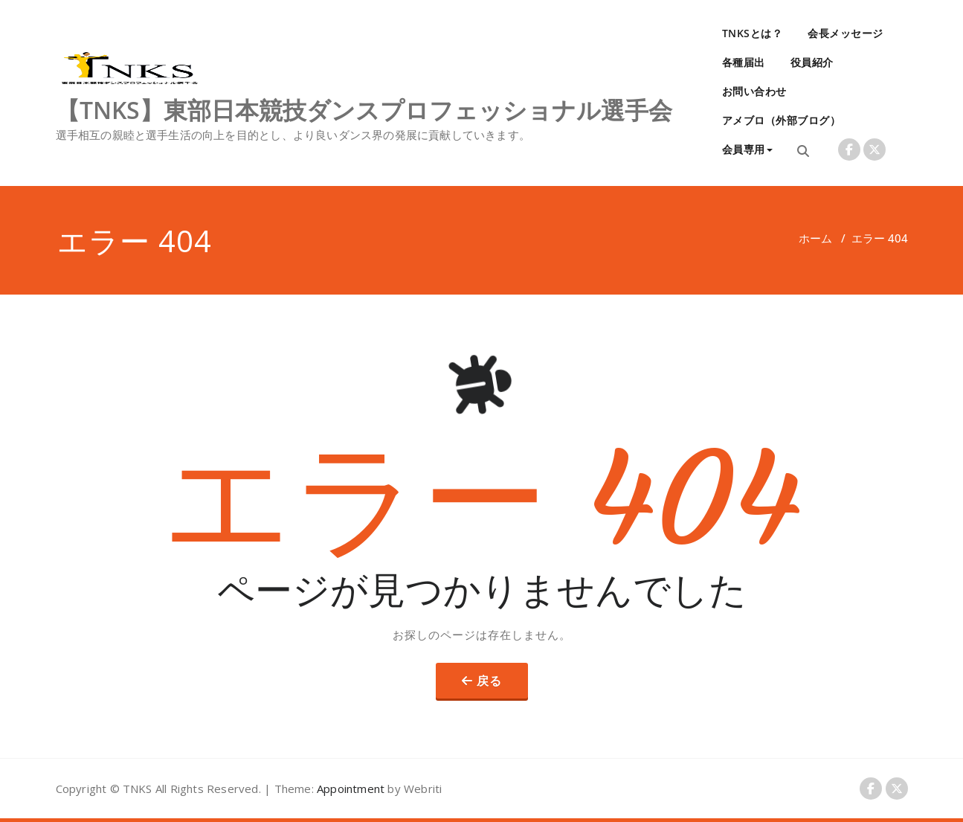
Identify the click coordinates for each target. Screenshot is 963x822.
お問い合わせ (754, 91)
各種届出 (743, 62)
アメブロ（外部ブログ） (781, 120)
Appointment (349, 788)
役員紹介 (812, 62)
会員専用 (747, 149)
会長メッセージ (845, 33)
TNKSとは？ (752, 33)
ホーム (815, 238)
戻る (489, 680)
